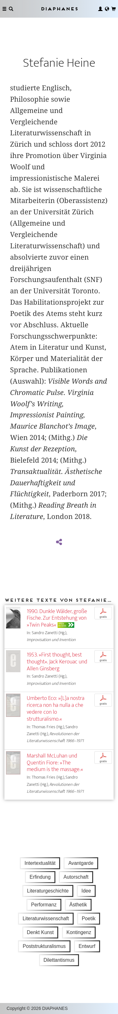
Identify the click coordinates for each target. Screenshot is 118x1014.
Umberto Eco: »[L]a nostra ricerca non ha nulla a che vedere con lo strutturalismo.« (55, 708)
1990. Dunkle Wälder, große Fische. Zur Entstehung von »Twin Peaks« (57, 618)
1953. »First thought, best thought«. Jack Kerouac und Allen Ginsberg (57, 661)
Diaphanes (59, 8)
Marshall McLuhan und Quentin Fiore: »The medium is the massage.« (55, 763)
